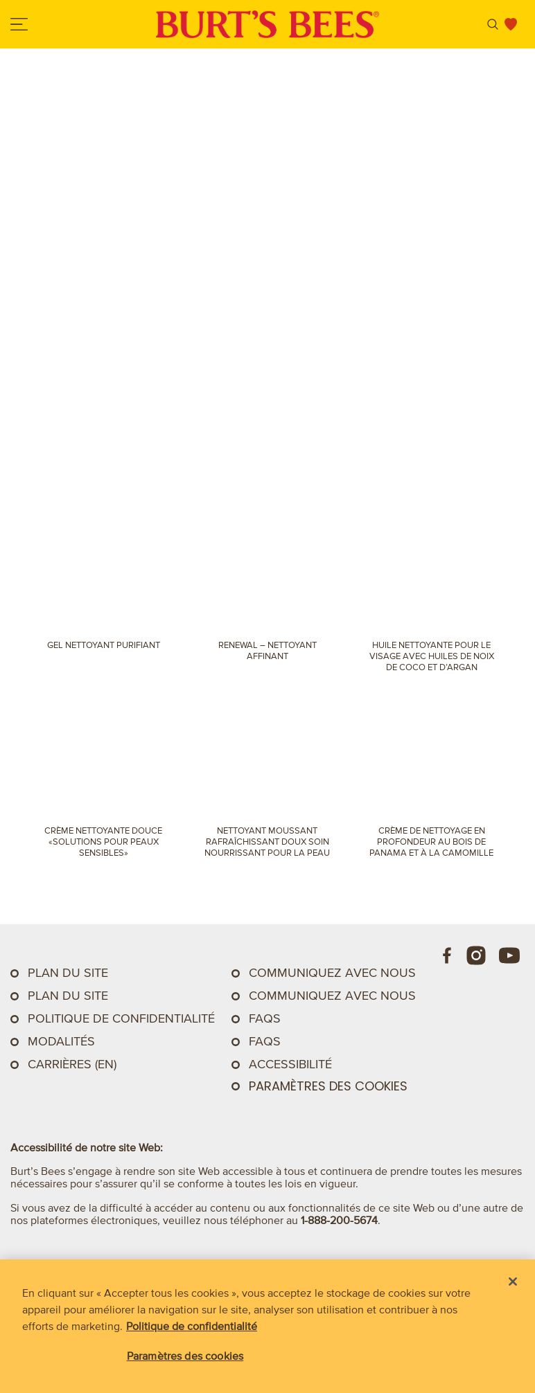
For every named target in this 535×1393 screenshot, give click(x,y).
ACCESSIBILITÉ (290, 1064)
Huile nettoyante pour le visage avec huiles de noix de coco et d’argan (431, 656)
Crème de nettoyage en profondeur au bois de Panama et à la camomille (431, 841)
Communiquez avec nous (332, 996)
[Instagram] (476, 955)
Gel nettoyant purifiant (103, 645)
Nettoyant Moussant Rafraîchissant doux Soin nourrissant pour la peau (267, 841)
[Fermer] (513, 1281)
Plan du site (68, 973)
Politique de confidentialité (121, 1018)
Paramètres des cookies (328, 1086)
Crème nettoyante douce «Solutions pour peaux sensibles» (103, 841)
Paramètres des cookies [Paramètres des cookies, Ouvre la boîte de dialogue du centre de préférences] (185, 1355)
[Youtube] (509, 955)
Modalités (61, 1041)
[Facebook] (447, 955)
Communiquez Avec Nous (332, 973)
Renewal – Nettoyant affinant (267, 650)
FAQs (265, 1018)
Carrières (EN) (72, 1064)
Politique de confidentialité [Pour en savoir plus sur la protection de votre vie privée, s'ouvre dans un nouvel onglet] (191, 1326)
